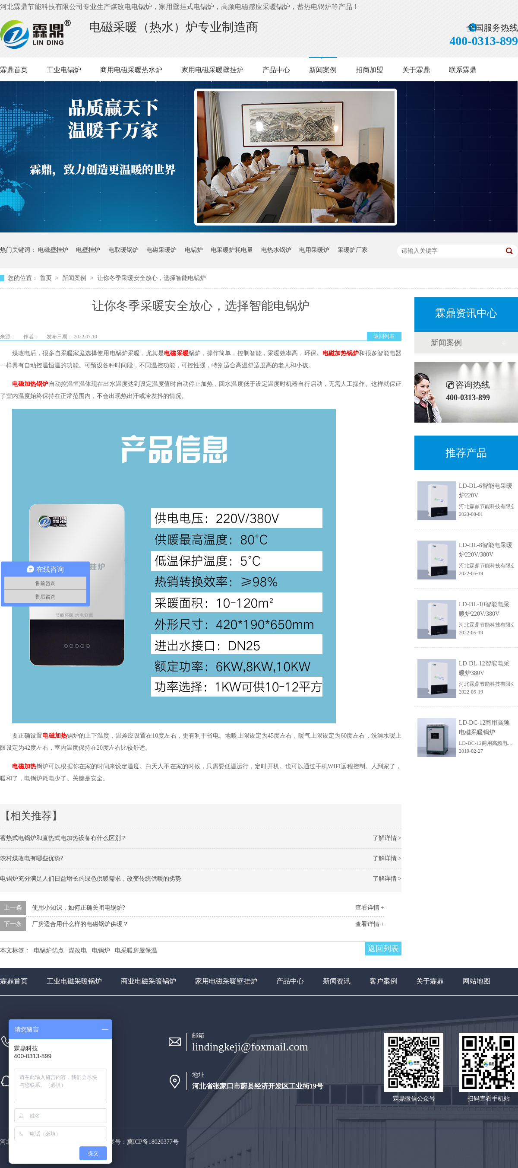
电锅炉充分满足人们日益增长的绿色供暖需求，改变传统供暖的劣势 (90, 878)
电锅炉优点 (49, 950)
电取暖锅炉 (123, 250)
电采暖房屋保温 (136, 950)
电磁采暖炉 (161, 250)
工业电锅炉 (64, 69)
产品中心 (276, 69)
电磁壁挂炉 (53, 250)
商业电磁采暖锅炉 (148, 981)
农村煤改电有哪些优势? (31, 858)
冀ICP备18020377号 (153, 1142)
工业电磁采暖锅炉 (74, 981)
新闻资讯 (337, 981)
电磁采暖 (176, 353)
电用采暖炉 (314, 250)
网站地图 (476, 981)
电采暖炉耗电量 (232, 250)
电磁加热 (54, 735)
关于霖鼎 (416, 69)
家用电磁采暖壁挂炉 (212, 69)
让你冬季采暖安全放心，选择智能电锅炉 (151, 278)
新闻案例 (323, 69)
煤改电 (78, 950)
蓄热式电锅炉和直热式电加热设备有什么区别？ (63, 838)
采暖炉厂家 (353, 250)
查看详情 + (369, 907)
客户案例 (383, 981)
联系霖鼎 (463, 69)
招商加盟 (369, 69)
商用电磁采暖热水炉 (131, 69)
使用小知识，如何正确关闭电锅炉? (78, 907)
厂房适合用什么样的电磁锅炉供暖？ (80, 924)
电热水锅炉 (276, 250)
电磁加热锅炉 (340, 353)
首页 (47, 278)
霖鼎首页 (14, 69)
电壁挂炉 (88, 250)
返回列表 (384, 336)
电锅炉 (194, 250)
